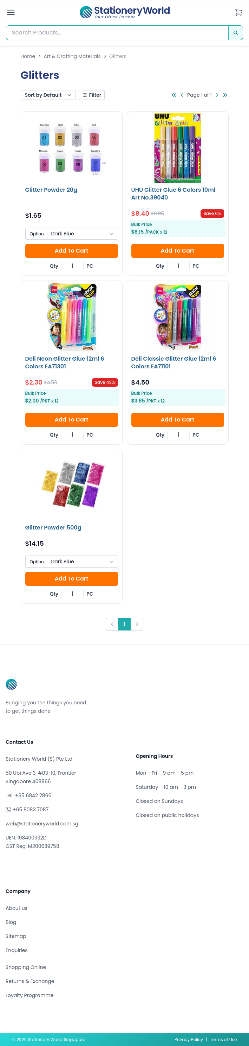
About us (16, 908)
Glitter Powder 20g (51, 190)
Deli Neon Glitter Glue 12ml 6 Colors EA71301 (64, 362)
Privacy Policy (189, 1039)
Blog (11, 922)
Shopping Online (26, 967)
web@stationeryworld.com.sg (42, 823)
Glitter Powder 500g (53, 528)
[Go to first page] (173, 95)
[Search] (235, 32)
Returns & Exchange (30, 981)
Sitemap (16, 936)
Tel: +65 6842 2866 (28, 795)
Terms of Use (223, 1039)
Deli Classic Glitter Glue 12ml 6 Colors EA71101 (173, 362)
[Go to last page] (225, 95)
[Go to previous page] (182, 95)
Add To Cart (71, 251)
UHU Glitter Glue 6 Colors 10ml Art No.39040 (173, 194)
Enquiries (17, 950)
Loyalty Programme (29, 995)
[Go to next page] (216, 95)
